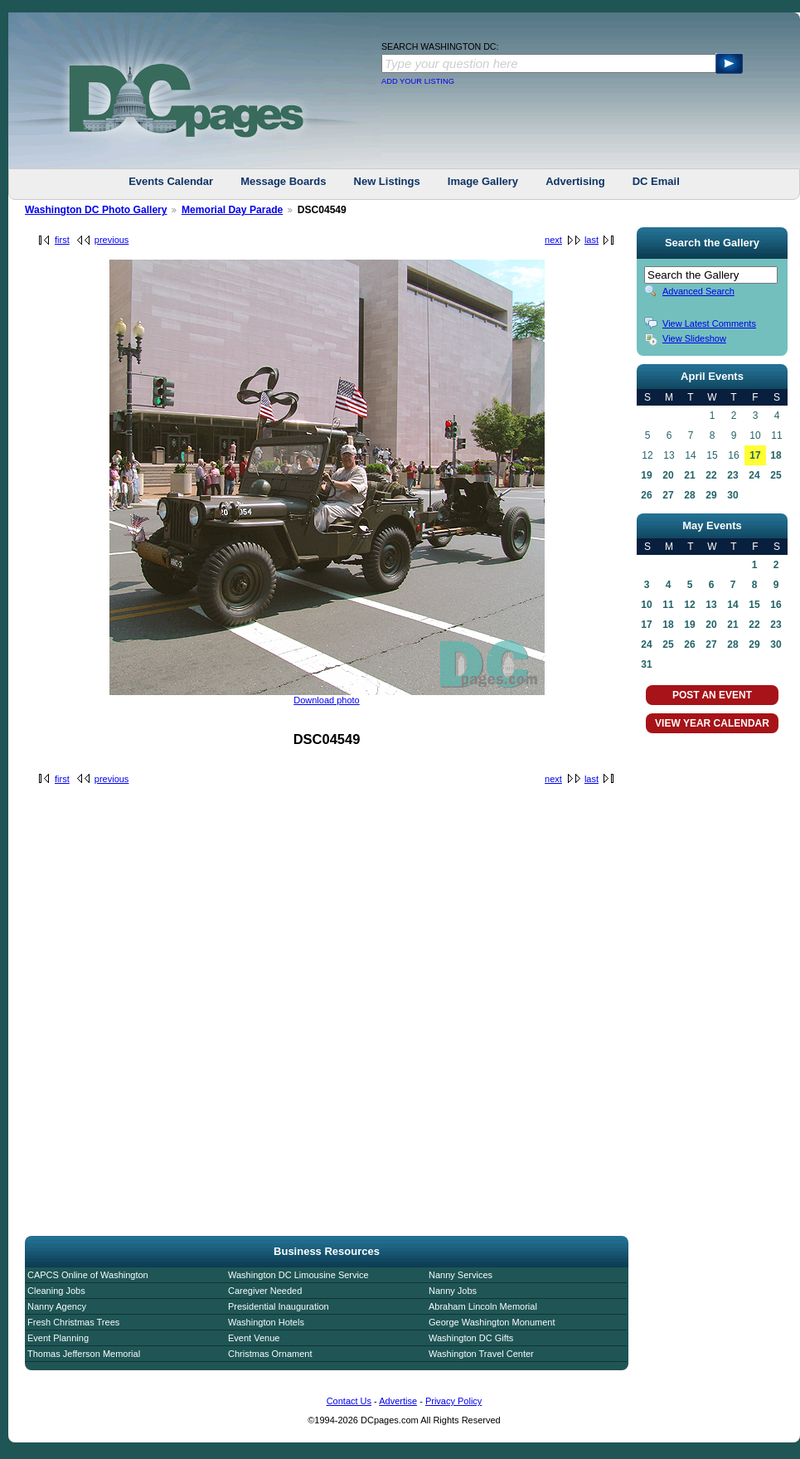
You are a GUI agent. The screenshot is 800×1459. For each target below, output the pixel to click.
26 (646, 495)
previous (112, 240)
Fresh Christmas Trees (73, 1322)
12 (689, 604)
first (62, 240)
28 (689, 495)
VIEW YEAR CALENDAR (712, 723)
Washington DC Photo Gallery (96, 210)
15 (754, 604)
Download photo (326, 700)
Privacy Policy (453, 1401)
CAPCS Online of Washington (87, 1275)
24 (754, 475)
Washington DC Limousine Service (298, 1275)
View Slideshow (694, 338)
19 (646, 475)
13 (710, 604)
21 (689, 475)
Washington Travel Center (481, 1354)
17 (754, 455)
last (591, 240)
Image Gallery (483, 181)
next (553, 240)
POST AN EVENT (712, 695)
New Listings (387, 181)
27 (667, 495)
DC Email (656, 181)
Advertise (398, 1401)
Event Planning (58, 1338)
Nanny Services (460, 1275)
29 (710, 495)
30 (732, 495)
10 (646, 604)
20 (667, 475)
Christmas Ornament (270, 1354)
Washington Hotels (266, 1322)
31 (646, 664)
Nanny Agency (56, 1306)
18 (775, 455)
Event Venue (253, 1338)
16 (775, 604)
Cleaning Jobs (56, 1291)
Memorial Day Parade (232, 210)
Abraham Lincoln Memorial (483, 1306)
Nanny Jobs (453, 1291)
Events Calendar (170, 181)
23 (732, 475)
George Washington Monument (492, 1322)
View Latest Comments (709, 323)
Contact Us (349, 1401)
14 (732, 604)
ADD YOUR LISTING (417, 81)
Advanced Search (698, 291)
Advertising (575, 181)
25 (775, 475)
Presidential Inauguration (278, 1306)
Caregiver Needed (265, 1291)
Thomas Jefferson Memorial (83, 1354)
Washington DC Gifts (471, 1338)
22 (710, 475)
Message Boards (283, 181)
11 (667, 604)
